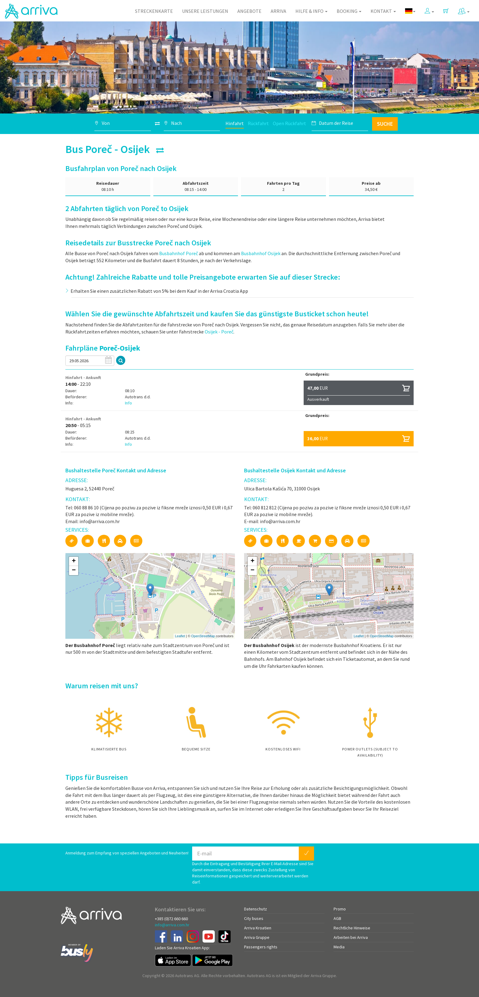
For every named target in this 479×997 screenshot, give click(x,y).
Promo (340, 909)
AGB (337, 918)
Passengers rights (260, 947)
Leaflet (180, 636)
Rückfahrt (258, 123)
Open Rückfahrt (289, 123)
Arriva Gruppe (256, 937)
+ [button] (74, 561)
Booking (349, 11)
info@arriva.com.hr (172, 925)
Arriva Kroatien (257, 928)
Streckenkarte (154, 11)
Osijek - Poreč (219, 332)
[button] (429, 9)
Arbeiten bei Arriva (351, 937)
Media (339, 947)
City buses (253, 918)
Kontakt (383, 11)
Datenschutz (255, 909)
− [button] (74, 570)
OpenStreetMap (203, 636)
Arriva (278, 11)
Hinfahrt (234, 123)
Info (128, 403)
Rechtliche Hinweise (352, 928)
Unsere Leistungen (205, 11)
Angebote (249, 11)
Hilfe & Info (311, 11)
